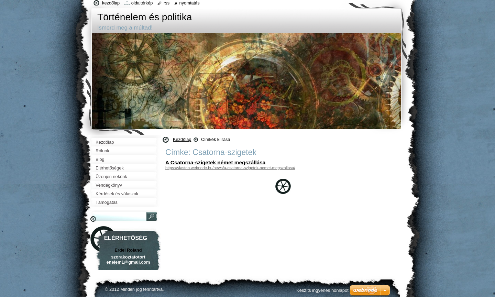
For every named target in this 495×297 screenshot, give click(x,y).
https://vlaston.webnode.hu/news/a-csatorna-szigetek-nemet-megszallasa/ (230, 168)
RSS (166, 3)
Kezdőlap (182, 139)
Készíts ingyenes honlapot (322, 290)
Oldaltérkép (142, 3)
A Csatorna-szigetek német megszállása (215, 162)
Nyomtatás (189, 3)
